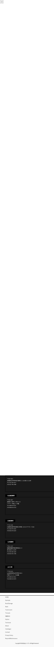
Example (7, 600)
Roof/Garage (9, 603)
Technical (8, 622)
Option (7, 619)
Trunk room (8, 610)
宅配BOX (7, 616)
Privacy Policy (9, 635)
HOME (7, 597)
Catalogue (8, 629)
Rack (6, 606)
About (7, 626)
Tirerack (7, 613)
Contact (7, 632)
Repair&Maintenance (11, 638)
